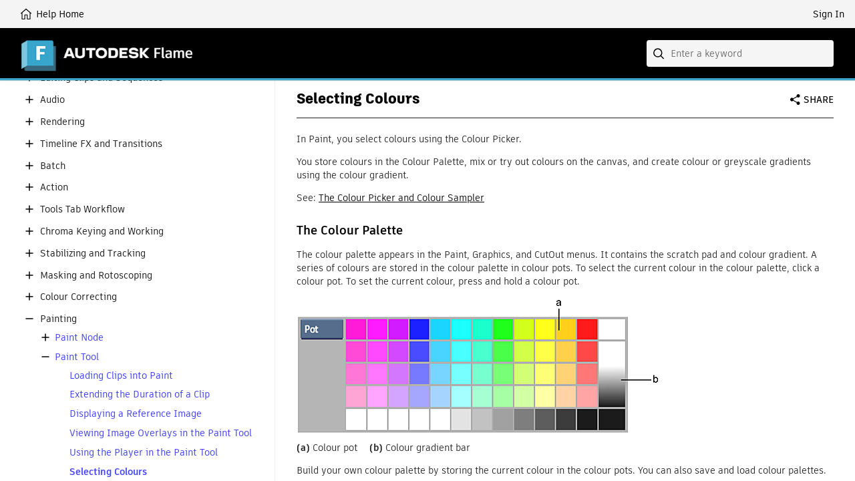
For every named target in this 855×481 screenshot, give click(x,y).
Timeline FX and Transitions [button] (101, 144)
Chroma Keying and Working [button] (102, 231)
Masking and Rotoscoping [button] (96, 275)
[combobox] (740, 53)
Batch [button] (52, 166)
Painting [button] (58, 319)
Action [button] (54, 187)
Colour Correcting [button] (78, 297)
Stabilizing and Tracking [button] (93, 253)
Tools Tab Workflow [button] (82, 209)
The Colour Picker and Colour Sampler (401, 197)
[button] (29, 100)
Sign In (828, 14)
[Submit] (660, 53)
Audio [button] (52, 100)
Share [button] (819, 99)
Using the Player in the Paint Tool (143, 452)
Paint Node (79, 337)
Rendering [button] (62, 122)
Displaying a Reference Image (135, 414)
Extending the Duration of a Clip (139, 394)
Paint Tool (77, 357)
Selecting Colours (108, 472)
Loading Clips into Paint (121, 375)
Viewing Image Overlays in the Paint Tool (160, 433)
